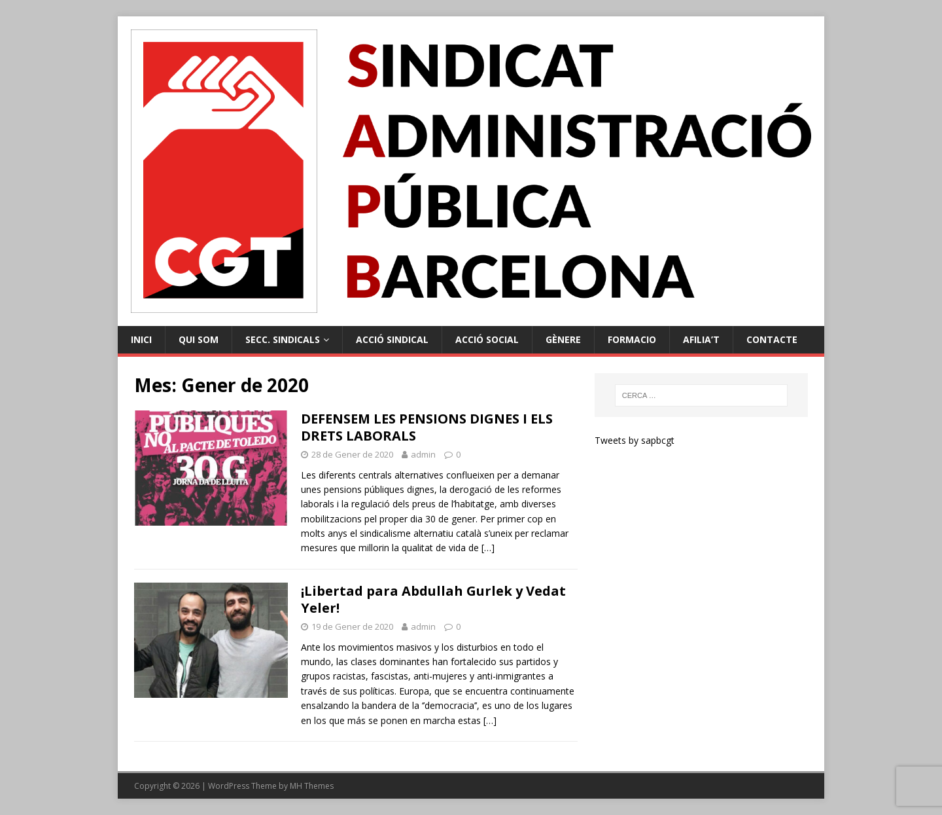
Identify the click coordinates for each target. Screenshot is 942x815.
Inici (141, 339)
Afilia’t (701, 339)
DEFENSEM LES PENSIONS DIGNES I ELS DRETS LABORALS (427, 427)
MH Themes (312, 785)
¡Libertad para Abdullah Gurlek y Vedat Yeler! (433, 599)
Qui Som (198, 339)
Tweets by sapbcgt (634, 440)
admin (423, 454)
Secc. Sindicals (282, 339)
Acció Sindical (392, 339)
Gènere (563, 339)
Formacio (632, 339)
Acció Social (487, 339)
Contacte (771, 339)
